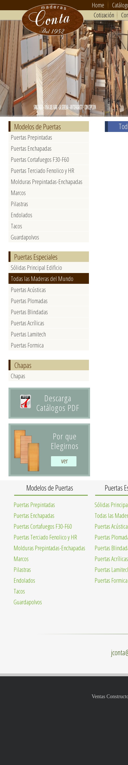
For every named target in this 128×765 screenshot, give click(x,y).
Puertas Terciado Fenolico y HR (42, 170)
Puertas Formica (27, 345)
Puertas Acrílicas (27, 323)
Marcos (18, 192)
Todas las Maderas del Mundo (42, 278)
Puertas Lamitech (28, 334)
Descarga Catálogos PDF (57, 402)
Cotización (104, 15)
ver (64, 460)
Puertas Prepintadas (31, 137)
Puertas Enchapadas (31, 148)
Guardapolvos (25, 237)
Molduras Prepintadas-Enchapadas (46, 181)
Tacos (16, 226)
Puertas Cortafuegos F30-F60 (40, 159)
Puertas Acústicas (28, 289)
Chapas (18, 375)
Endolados (21, 214)
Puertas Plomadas (29, 300)
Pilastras (19, 203)
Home (98, 5)
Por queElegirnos (64, 441)
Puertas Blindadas (29, 311)
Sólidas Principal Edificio (36, 267)
